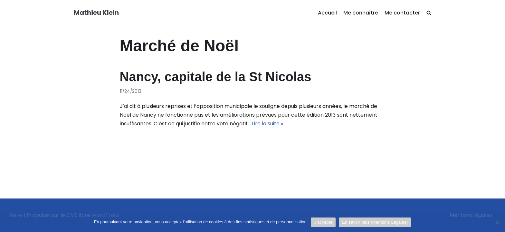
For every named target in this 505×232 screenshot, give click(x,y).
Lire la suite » (267, 123)
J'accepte (323, 222)
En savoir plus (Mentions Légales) (375, 222)
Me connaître (360, 12)
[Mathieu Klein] (96, 12)
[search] (428, 13)
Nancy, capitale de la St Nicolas (215, 77)
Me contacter (402, 12)
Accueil (327, 12)
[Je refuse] (497, 222)
